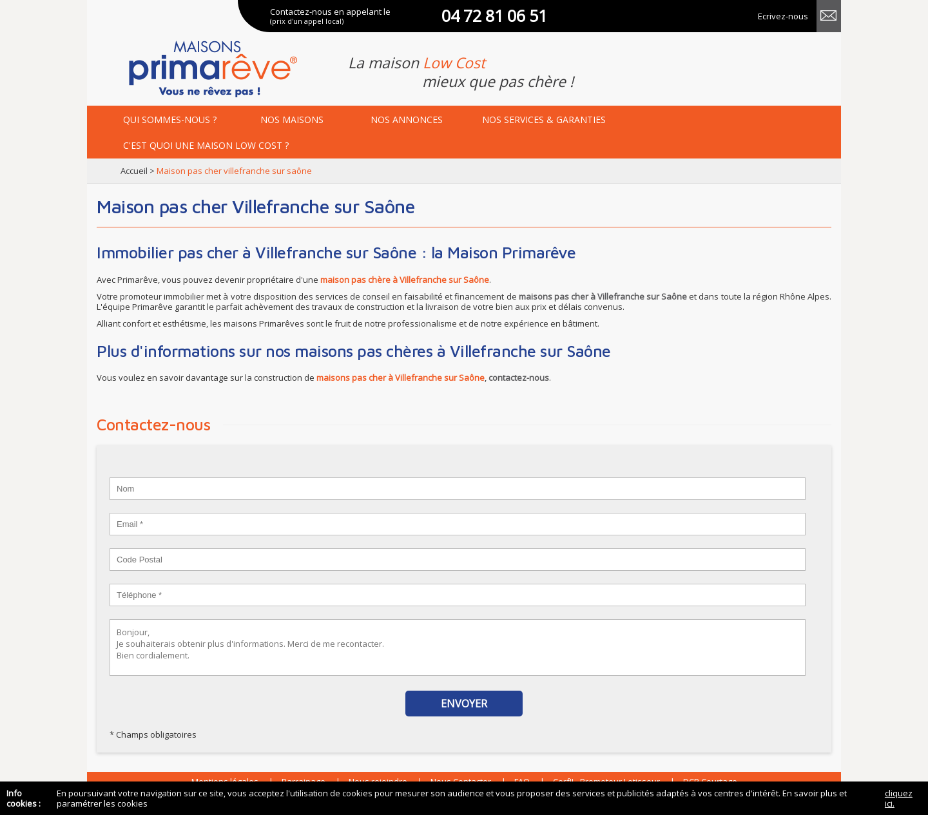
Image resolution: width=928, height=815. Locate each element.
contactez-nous (518, 377)
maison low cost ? (206, 145)
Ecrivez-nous (783, 16)
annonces (407, 119)
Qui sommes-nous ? (170, 119)
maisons (292, 119)
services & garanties (544, 119)
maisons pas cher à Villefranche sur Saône (603, 296)
